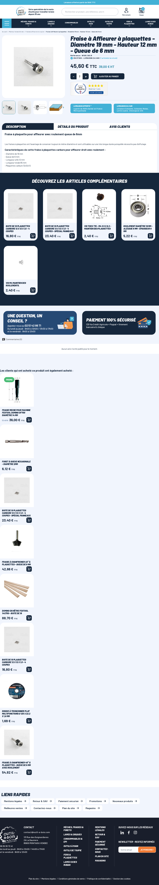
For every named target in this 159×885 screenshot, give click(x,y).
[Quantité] (80, 76)
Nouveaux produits (123, 801)
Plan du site (68, 808)
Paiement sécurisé (68, 801)
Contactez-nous (42, 808)
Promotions (95, 801)
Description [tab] (16, 126)
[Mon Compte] (126, 12)
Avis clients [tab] (119, 126)
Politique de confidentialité (99, 878)
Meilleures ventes (13, 808)
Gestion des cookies (121, 878)
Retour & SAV (40, 801)
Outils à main (71, 846)
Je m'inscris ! (147, 849)
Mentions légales (13, 801)
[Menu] (6, 23)
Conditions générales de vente (72, 878)
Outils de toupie (73, 850)
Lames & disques (73, 834)
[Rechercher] (84, 11)
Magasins (91, 808)
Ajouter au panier (106, 76)
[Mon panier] (141, 12)
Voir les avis (96, 93)
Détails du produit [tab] (73, 126)
